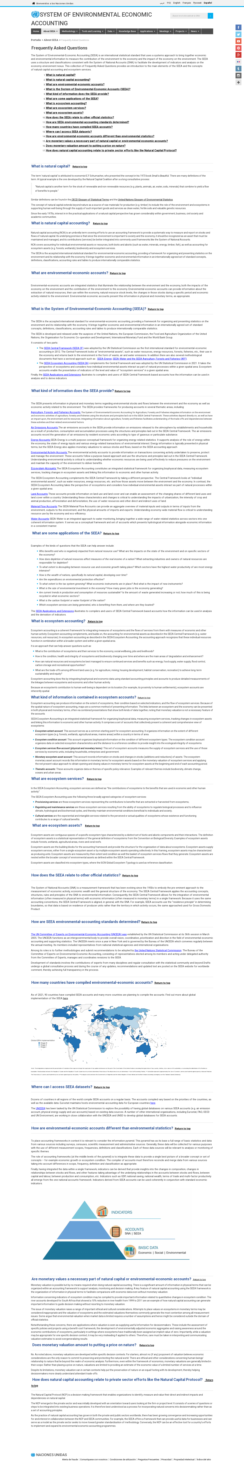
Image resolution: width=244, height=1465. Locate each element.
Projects (181, 31)
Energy (34, 439)
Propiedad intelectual (184, 1459)
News (195, 31)
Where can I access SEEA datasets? (69, 131)
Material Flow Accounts (44, 506)
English (176, 3)
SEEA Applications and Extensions (62, 374)
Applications (147, 31)
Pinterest (238, 48)
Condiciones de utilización (123, 1459)
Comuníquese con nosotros (93, 1459)
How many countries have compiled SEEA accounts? (79, 127)
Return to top (80, 166)
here (65, 998)
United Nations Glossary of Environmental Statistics (145, 199)
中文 (169, 3)
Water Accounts (40, 518)
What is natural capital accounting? (68, 79)
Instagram (238, 75)
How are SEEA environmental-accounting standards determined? (87, 122)
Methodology (70, 31)
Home (36, 31)
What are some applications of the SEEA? (72, 98)
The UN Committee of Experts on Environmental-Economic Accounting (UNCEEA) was (79, 934)
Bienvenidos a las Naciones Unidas (54, 3)
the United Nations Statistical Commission (158, 950)
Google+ (238, 55)
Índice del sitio (204, 1459)
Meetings (165, 31)
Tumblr (238, 68)
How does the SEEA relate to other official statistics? (80, 117)
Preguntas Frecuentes (148, 1459)
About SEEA (50, 31)
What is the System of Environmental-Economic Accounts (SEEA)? (88, 89)
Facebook (238, 27)
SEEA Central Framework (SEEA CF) (64, 348)
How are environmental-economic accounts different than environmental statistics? (100, 136)
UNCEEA (40, 1108)
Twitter (238, 34)
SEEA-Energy (104, 358)
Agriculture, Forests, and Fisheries (50, 412)
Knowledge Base (127, 31)
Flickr (238, 62)
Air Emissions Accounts (44, 427)
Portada (36, 40)
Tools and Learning (92, 31)
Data (111, 31)
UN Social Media (238, 82)
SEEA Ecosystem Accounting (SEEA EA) (66, 363)
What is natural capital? (61, 75)
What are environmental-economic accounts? (75, 84)
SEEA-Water (119, 358)
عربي (162, 3)
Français (187, 3)
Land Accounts (39, 493)
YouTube (238, 41)
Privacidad (166, 1459)
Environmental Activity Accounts (49, 452)
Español (208, 3)
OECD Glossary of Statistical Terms (90, 199)
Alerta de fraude (70, 1459)
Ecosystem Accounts (43, 468)
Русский (197, 3)
